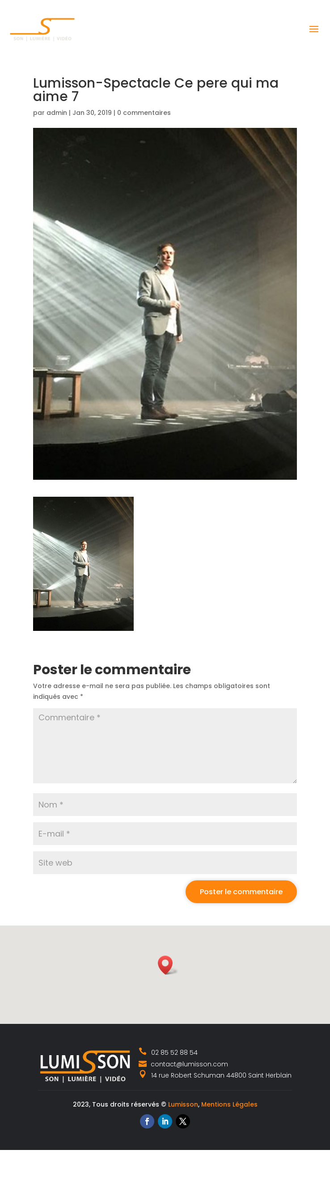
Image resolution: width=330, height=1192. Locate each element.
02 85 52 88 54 (168, 1052)
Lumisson (183, 1104)
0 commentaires (144, 112)
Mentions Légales (229, 1104)
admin (57, 112)
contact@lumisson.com (183, 1064)
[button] (168, 965)
